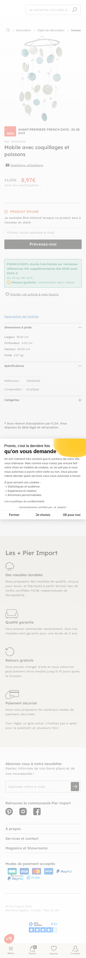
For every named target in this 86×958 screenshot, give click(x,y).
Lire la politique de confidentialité (24, 501)
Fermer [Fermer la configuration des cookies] (14, 515)
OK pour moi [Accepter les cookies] (72, 515)
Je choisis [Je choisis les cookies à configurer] (43, 515)
